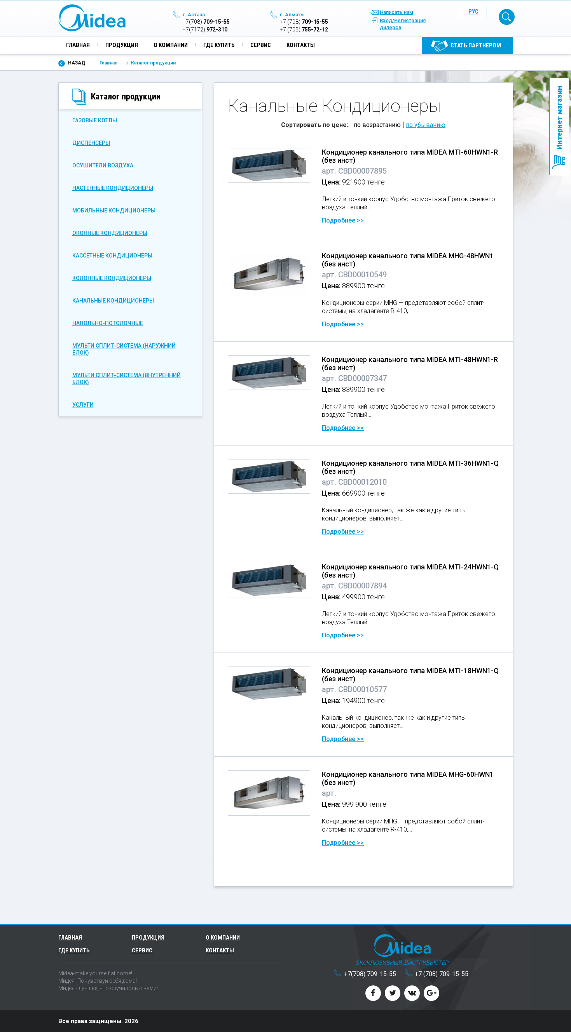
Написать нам (396, 13)
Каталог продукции (153, 62)
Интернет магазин (559, 118)
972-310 (205, 30)
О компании (171, 45)
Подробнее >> (343, 220)
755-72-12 (304, 30)
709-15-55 (206, 22)
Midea (92, 18)
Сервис (260, 45)
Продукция (121, 45)
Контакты (300, 45)
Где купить (219, 45)
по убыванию (425, 124)
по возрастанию (377, 124)
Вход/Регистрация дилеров (403, 24)
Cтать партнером (476, 45)
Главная (78, 45)
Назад (76, 62)
